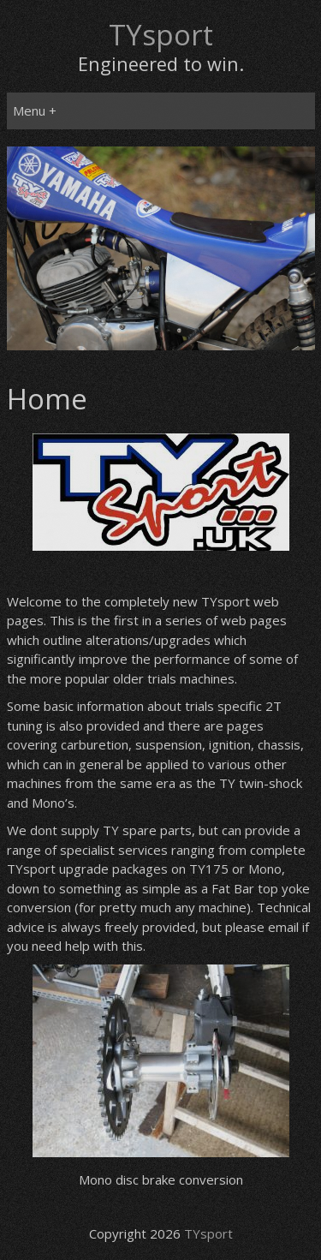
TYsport (161, 34)
